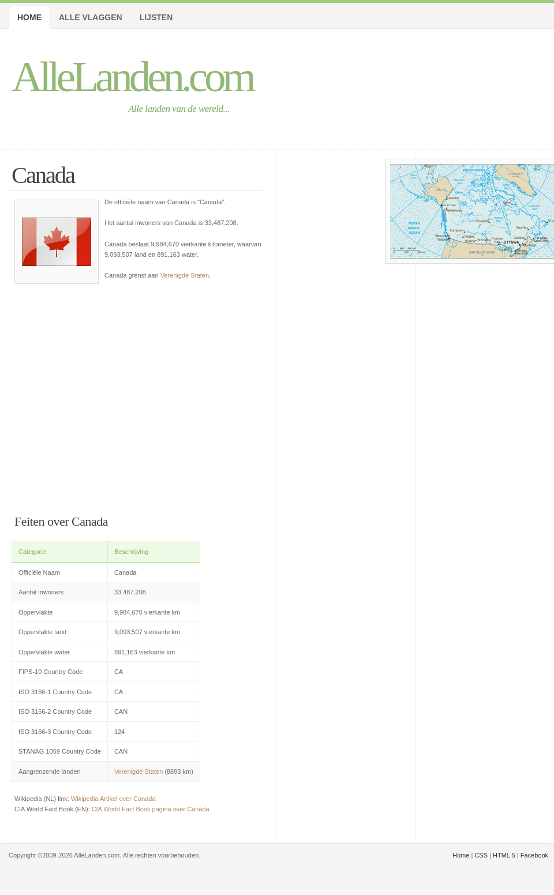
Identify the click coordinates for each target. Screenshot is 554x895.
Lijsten (156, 17)
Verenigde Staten (184, 275)
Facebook (534, 855)
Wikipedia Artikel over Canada (113, 798)
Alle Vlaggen (90, 17)
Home (29, 17)
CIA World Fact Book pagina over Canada (150, 809)
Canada (43, 175)
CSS (481, 855)
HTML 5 (504, 855)
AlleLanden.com (132, 76)
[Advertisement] (138, 394)
